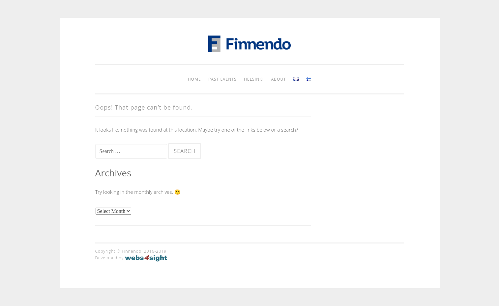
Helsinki (254, 79)
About (278, 79)
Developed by (131, 258)
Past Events (222, 79)
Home (194, 79)
